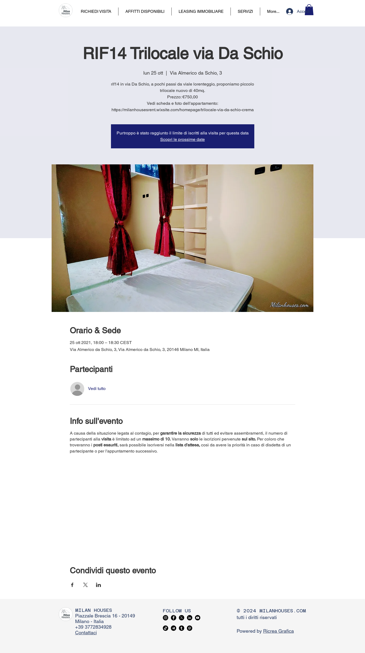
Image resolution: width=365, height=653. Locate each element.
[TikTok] (165, 628)
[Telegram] (173, 628)
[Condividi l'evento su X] (85, 585)
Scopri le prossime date (182, 139)
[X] (181, 617)
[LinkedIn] (189, 617)
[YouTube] (197, 617)
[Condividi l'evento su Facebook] (72, 585)
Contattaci (86, 632)
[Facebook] (173, 617)
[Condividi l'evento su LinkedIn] (98, 585)
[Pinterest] (189, 628)
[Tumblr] (181, 628)
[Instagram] (165, 617)
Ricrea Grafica (278, 631)
